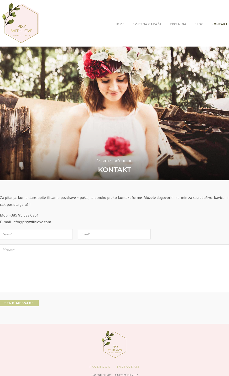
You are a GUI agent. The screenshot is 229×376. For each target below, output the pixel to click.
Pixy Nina (178, 24)
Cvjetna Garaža (147, 24)
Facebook (99, 366)
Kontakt (220, 24)
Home (119, 24)
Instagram (128, 366)
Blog (199, 24)
